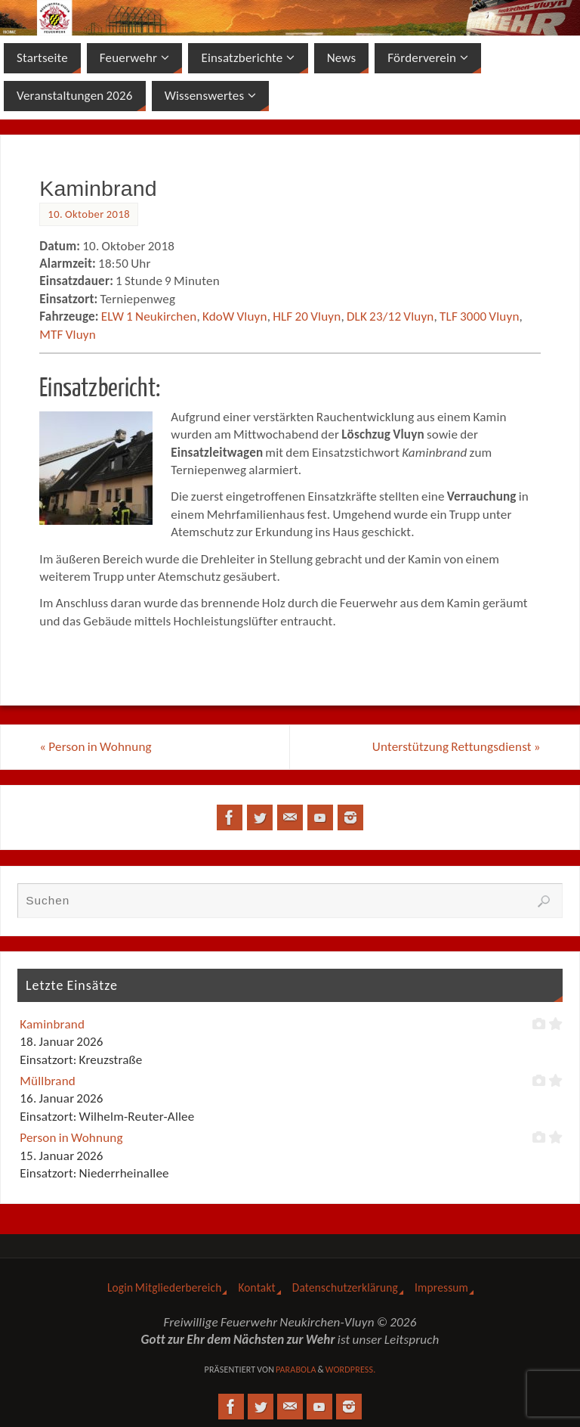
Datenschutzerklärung (345, 1287)
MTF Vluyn (67, 335)
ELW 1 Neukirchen (149, 316)
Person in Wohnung (95, 747)
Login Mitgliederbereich (164, 1287)
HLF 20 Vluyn (307, 316)
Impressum (441, 1287)
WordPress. (350, 1369)
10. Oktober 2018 (89, 214)
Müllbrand (48, 1081)
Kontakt (256, 1287)
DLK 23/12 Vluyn (390, 316)
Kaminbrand (52, 1024)
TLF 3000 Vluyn (480, 316)
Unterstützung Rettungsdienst (456, 747)
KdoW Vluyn (234, 316)
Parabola (296, 1369)
